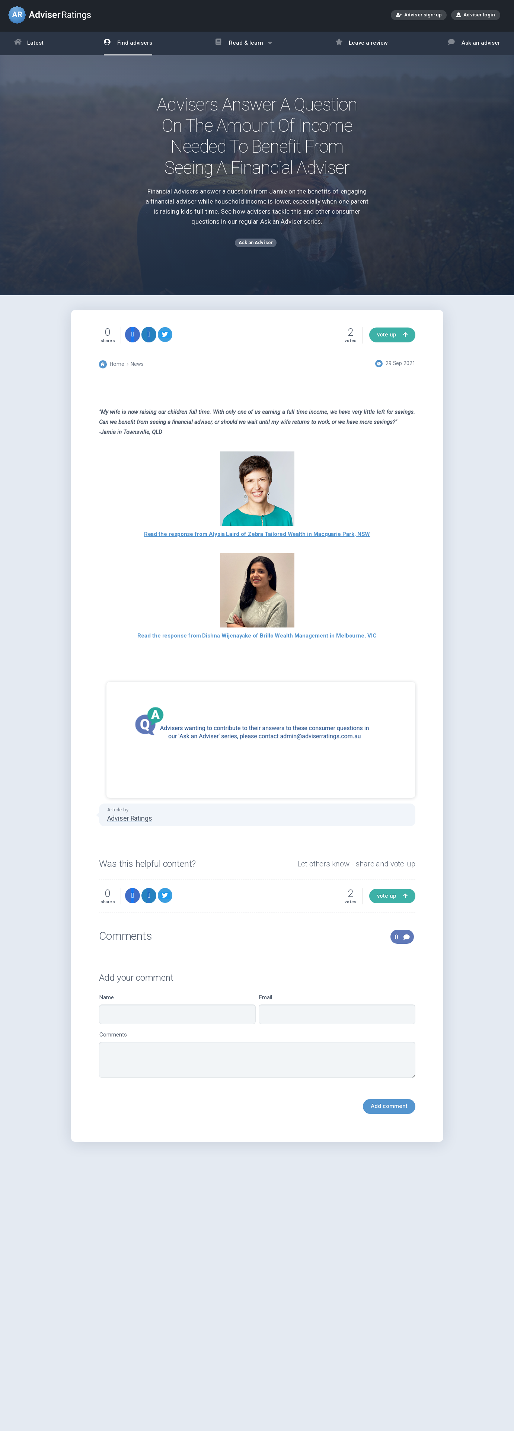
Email (337, 1012)
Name (177, 1012)
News (137, 367)
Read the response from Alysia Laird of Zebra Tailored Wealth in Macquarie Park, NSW (257, 537)
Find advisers (128, 43)
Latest (29, 43)
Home (117, 367)
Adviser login (475, 14)
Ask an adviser (474, 43)
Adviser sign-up (419, 15)
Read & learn (243, 46)
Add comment (389, 1109)
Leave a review (361, 43)
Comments (257, 1057)
